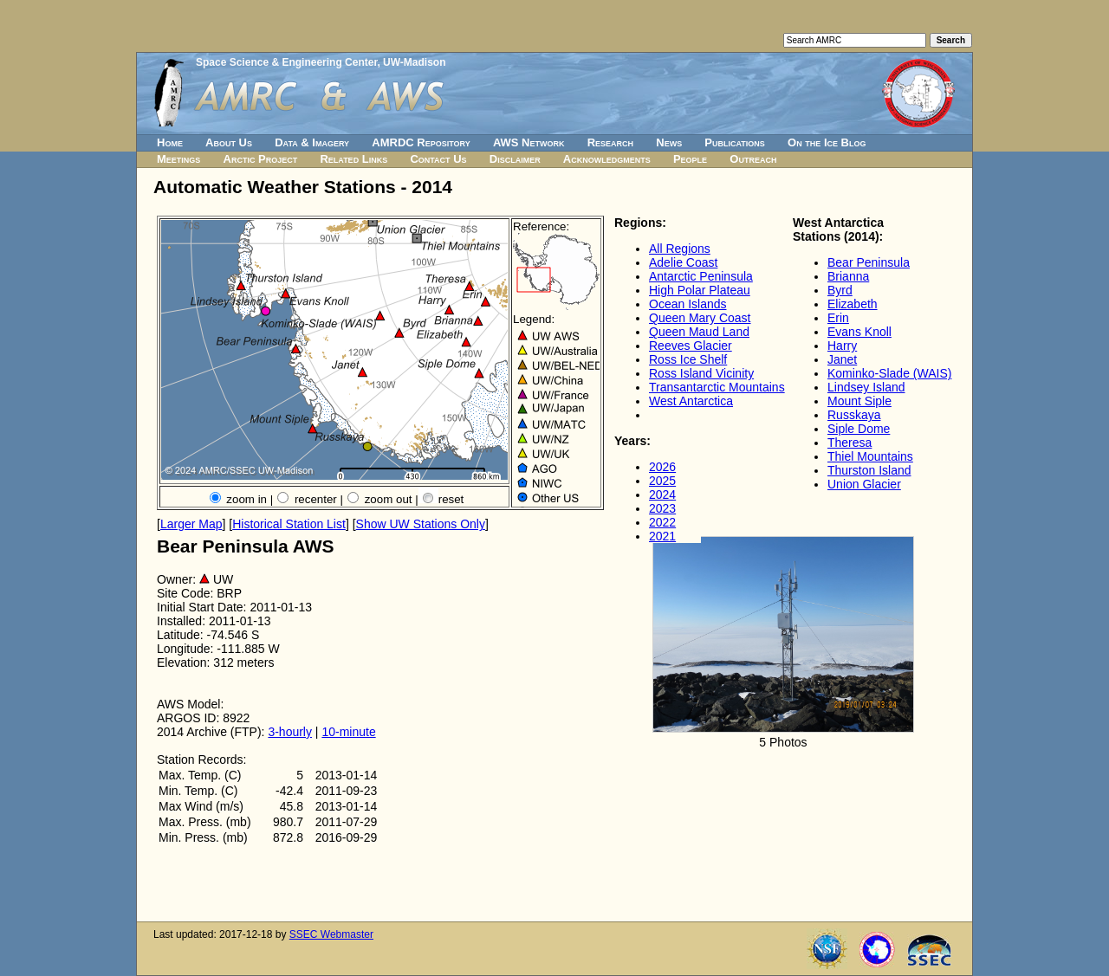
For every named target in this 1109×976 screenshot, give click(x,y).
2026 (662, 467)
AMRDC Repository (421, 142)
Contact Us (438, 158)
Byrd (840, 290)
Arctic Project (261, 158)
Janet (842, 359)
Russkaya (853, 415)
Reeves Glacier (690, 345)
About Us (228, 142)
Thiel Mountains (870, 456)
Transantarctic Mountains (717, 387)
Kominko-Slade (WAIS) (889, 373)
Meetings (178, 158)
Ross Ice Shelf (688, 359)
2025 (662, 481)
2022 (662, 522)
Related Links (353, 158)
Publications (734, 142)
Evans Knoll (859, 332)
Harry (842, 345)
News (669, 142)
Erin (838, 318)
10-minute (348, 732)
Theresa (849, 442)
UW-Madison (414, 62)
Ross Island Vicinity (701, 373)
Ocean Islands (688, 304)
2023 (662, 508)
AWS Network (529, 142)
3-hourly (290, 732)
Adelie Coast (683, 262)
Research (610, 142)
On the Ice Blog (827, 142)
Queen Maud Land (699, 332)
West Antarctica (691, 401)
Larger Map (191, 524)
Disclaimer (515, 158)
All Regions (679, 248)
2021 (662, 536)
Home (170, 142)
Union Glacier (864, 484)
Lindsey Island (866, 387)
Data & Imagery (312, 142)
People (690, 158)
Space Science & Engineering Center (286, 62)
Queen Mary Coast (700, 318)
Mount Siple (859, 401)
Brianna (848, 276)
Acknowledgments (607, 158)
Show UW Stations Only (420, 524)
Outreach (753, 158)
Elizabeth (852, 304)
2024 (662, 494)
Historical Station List (289, 524)
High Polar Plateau (699, 290)
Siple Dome (858, 429)
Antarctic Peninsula (701, 276)
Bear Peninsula (868, 262)
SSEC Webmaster (331, 934)
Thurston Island (869, 470)
